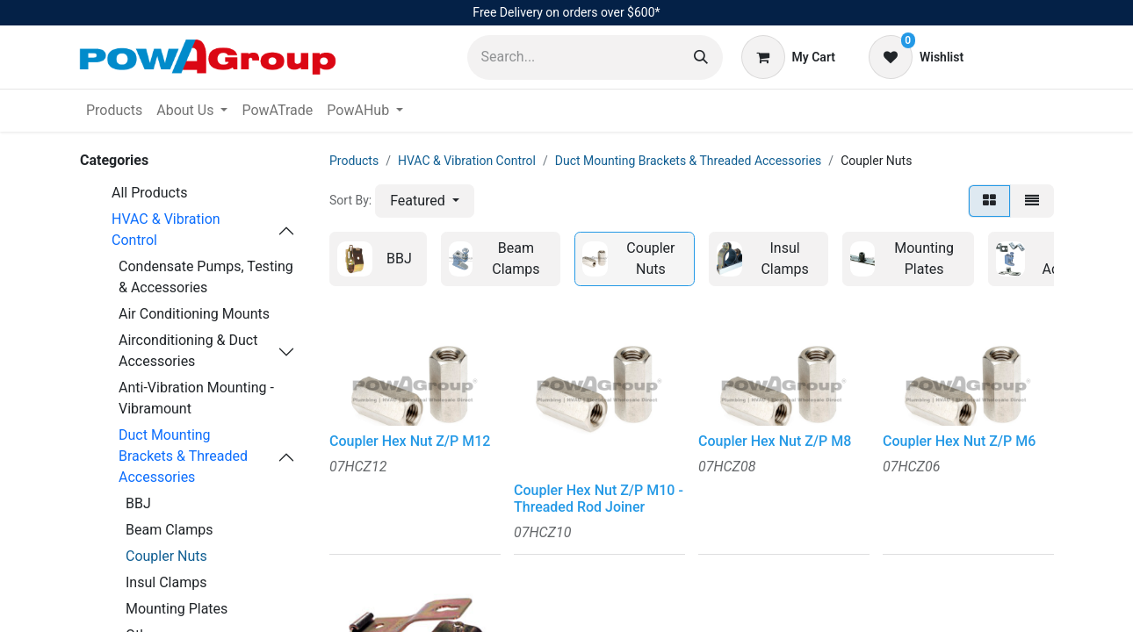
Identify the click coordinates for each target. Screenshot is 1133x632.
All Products (149, 192)
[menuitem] (114, 110)
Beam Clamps (169, 529)
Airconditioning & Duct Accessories (188, 351)
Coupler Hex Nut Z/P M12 (409, 441)
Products (354, 161)
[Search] (701, 57)
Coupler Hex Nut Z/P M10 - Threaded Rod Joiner (598, 498)
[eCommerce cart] (788, 57)
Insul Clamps (166, 582)
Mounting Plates (176, 608)
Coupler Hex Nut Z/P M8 (774, 441)
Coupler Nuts (166, 556)
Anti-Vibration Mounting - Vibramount (196, 398)
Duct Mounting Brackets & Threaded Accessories (183, 456)
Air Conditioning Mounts (194, 313)
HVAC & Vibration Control (166, 229)
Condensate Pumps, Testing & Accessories (206, 277)
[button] (424, 201)
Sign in (1018, 56)
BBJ (138, 503)
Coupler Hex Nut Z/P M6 (959, 441)
